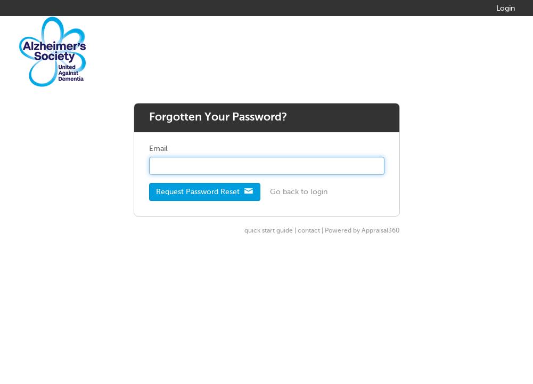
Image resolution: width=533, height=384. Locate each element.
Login (505, 8)
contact (309, 231)
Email (158, 149)
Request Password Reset (205, 191)
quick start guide (268, 231)
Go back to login (298, 192)
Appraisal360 (381, 231)
